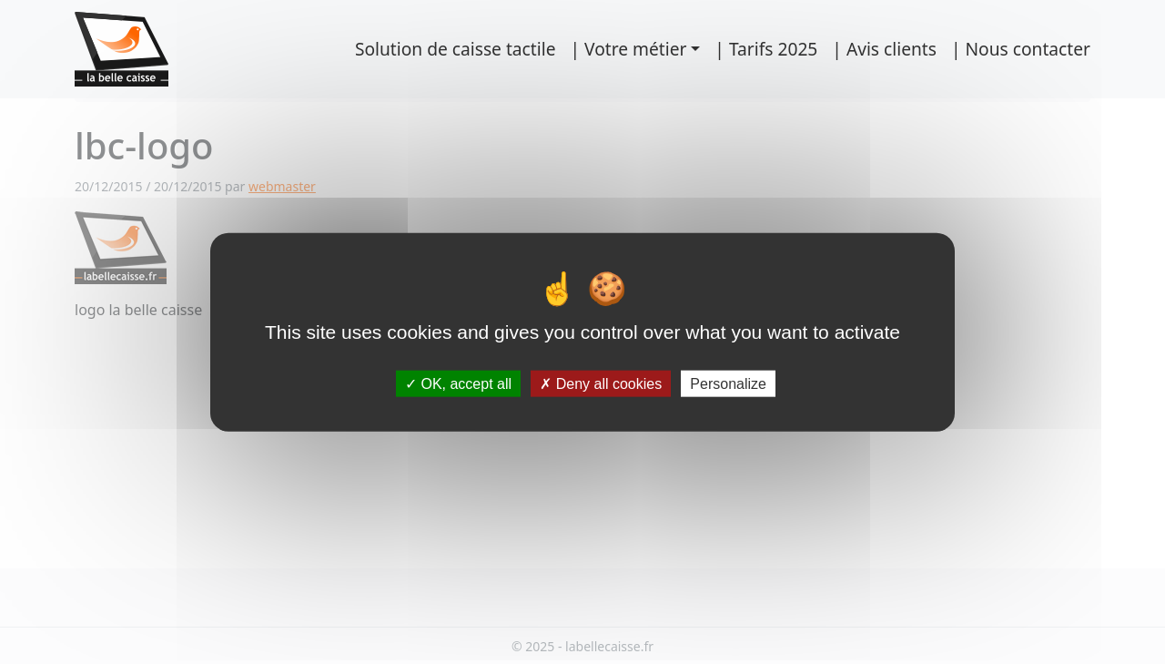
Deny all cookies (601, 384)
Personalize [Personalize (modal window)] (728, 384)
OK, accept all (458, 384)
